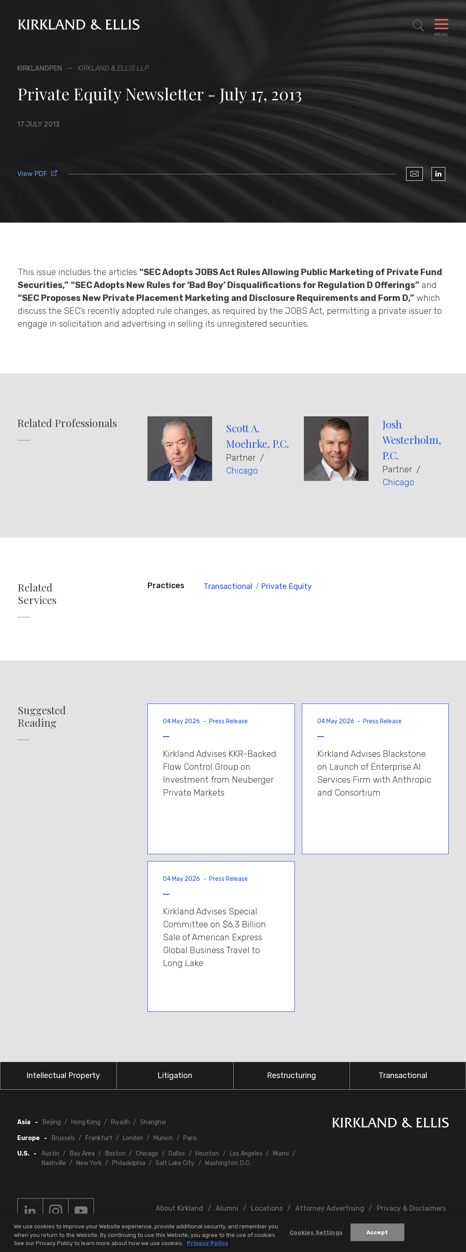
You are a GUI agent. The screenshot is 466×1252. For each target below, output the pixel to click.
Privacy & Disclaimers (411, 1208)
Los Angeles (246, 1153)
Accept (377, 1232)
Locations (267, 1208)
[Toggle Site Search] (418, 25)
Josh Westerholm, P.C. (411, 439)
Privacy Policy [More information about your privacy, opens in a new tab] (207, 1243)
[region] (233, 1233)
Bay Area (82, 1153)
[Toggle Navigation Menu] (441, 25)
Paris (190, 1138)
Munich (163, 1138)
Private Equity (286, 586)
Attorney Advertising (329, 1208)
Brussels (63, 1138)
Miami (281, 1153)
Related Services (37, 594)
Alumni (227, 1208)
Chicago (242, 470)
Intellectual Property (63, 1075)
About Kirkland (179, 1208)
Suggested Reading (42, 716)
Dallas (177, 1153)
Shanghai (153, 1122)
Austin (50, 1153)
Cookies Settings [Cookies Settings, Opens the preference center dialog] (316, 1232)
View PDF (37, 174)
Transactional (227, 586)
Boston (115, 1153)
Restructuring (291, 1075)
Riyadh (120, 1122)
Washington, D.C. (227, 1163)
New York (89, 1163)
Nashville (53, 1163)
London (133, 1138)
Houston (207, 1153)
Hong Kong (85, 1122)
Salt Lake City (175, 1163)
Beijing (52, 1122)
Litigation (174, 1075)
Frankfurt (99, 1138)
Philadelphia (128, 1163)
